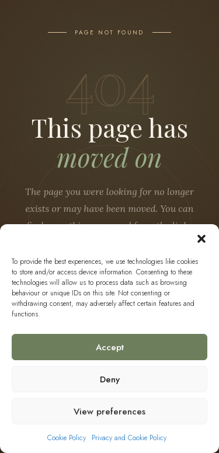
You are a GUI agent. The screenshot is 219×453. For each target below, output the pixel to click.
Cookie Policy (66, 438)
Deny (110, 379)
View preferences (109, 411)
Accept (110, 347)
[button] (201, 239)
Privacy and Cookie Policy (129, 438)
